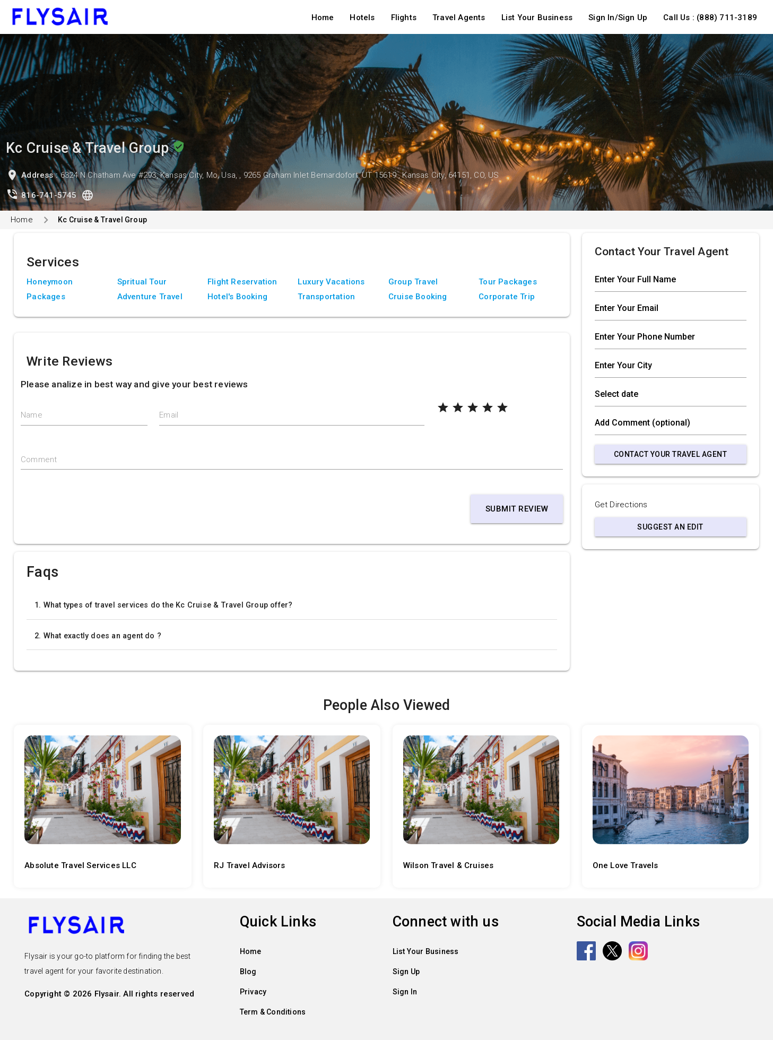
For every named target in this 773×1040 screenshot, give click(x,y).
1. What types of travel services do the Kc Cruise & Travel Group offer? (163, 605)
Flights (403, 17)
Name (31, 415)
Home (322, 17)
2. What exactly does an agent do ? (97, 635)
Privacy (253, 991)
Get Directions (621, 504)
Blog (248, 971)
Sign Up (406, 971)
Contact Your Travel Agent (670, 454)
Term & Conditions (273, 1012)
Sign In (405, 991)
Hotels (362, 17)
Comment (39, 459)
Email (168, 415)
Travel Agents (458, 17)
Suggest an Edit (670, 527)
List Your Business (537, 17)
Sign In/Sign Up (617, 17)
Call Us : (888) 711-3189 (710, 17)
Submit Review (517, 509)
